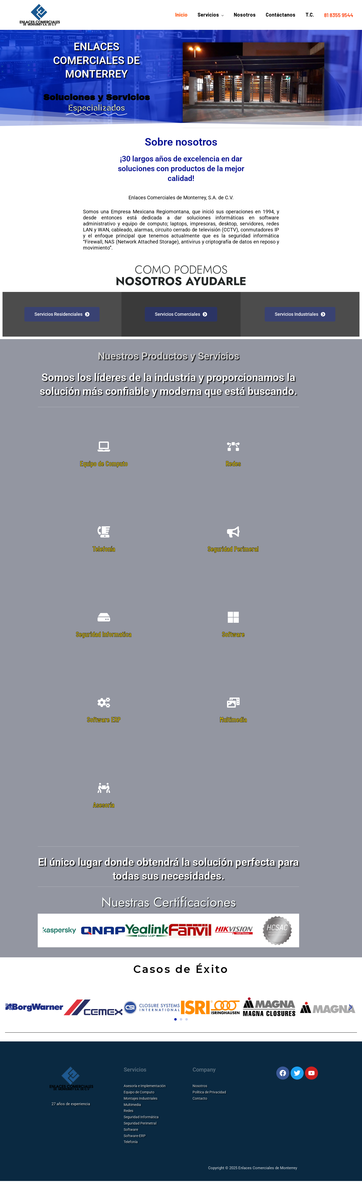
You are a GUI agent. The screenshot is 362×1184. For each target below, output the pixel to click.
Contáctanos (280, 15)
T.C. (309, 15)
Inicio (181, 15)
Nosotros (245, 15)
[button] (338, 15)
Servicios (208, 15)
